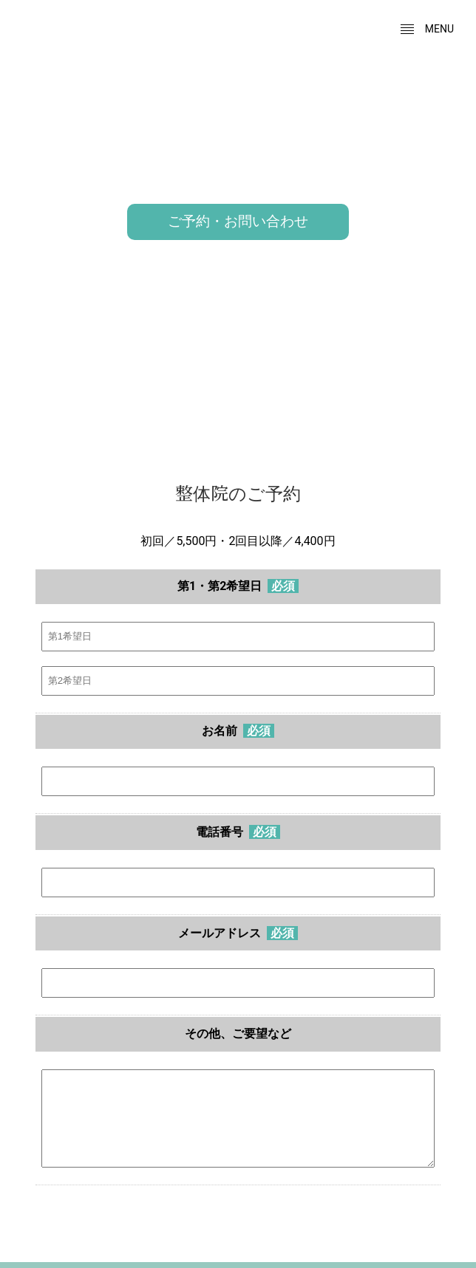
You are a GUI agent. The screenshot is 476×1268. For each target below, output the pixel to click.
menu (427, 29)
